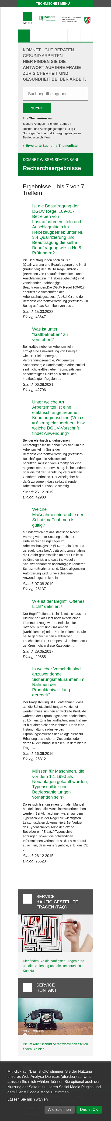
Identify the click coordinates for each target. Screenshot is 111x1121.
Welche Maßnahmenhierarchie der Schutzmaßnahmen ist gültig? (57, 517)
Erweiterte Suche (39, 146)
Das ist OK (89, 1109)
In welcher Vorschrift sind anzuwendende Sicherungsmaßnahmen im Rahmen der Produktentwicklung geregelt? (58, 681)
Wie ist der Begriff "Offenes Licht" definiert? (58, 604)
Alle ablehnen (59, 1109)
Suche (36, 108)
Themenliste (68, 146)
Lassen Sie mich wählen (27, 1099)
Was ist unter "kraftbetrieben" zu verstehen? (50, 334)
